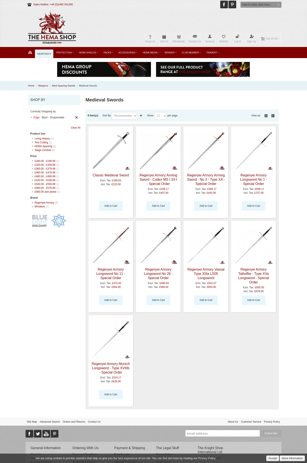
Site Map (32, 421)
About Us (233, 421)
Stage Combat (43, 150)
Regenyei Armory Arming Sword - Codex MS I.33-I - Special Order (158, 179)
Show (150, 115)
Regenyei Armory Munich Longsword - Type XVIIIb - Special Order (111, 368)
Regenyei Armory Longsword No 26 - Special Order (158, 274)
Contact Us (94, 421)
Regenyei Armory (44, 202)
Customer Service (251, 421)
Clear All (75, 127)
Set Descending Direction (141, 116)
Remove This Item (76, 117)
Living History (42, 138)
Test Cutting (41, 142)
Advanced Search (50, 421)
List (273, 116)
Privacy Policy (272, 421)
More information (292, 458)
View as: (256, 115)
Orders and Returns (74, 421)
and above (45, 191)
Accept (272, 458)
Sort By (106, 115)
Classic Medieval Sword (111, 175)
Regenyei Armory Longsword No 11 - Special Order (110, 274)
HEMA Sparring (43, 146)
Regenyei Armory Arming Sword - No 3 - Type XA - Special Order (206, 179)
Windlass (40, 206)
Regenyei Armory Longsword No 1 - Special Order (253, 179)
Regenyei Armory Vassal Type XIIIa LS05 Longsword (205, 274)
